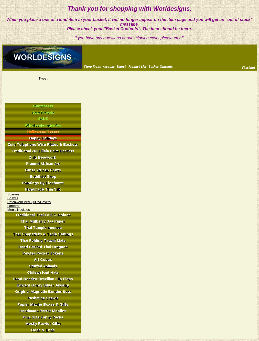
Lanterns (13, 206)
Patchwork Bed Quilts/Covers (29, 202)
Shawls (12, 198)
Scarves (13, 194)
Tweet (43, 78)
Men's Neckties (18, 210)
